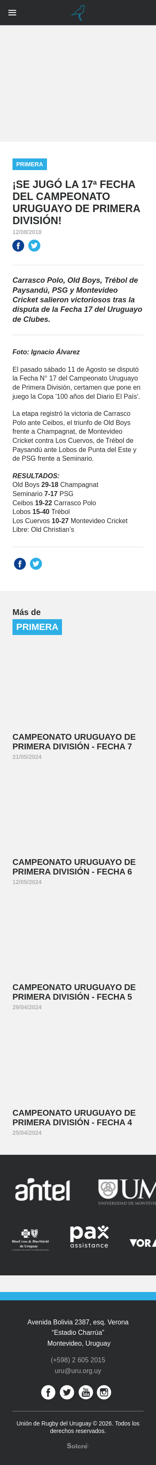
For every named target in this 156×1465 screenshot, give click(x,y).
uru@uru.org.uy (78, 1370)
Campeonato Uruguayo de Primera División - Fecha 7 (74, 741)
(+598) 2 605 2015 (78, 1360)
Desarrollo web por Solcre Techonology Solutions (78, 1445)
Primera (29, 164)
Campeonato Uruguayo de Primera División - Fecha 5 (74, 992)
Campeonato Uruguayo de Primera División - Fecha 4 (74, 1117)
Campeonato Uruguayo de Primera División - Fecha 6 (74, 866)
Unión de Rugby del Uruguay (78, 13)
